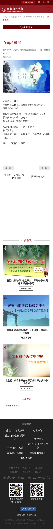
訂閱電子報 (28, 2)
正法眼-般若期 (26, 16)
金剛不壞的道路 (13, 405)
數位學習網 (26, 458)
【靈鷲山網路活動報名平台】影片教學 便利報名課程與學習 (26, 284)
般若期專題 (40, 16)
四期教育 (13, 16)
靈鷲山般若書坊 (38, 452)
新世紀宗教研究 (15, 452)
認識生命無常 (38, 176)
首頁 (5, 16)
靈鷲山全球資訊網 (15, 430)
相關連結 (14, 472)
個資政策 (39, 472)
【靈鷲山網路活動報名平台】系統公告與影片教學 (26, 334)
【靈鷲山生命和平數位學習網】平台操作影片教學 (26, 384)
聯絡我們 (26, 468)
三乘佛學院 (37, 439)
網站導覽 (39, 468)
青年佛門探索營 (15, 447)
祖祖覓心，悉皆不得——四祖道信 (14, 176)
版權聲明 (26, 472)
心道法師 (37, 430)
